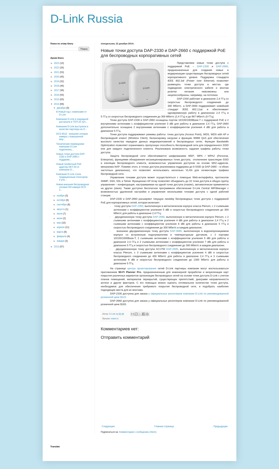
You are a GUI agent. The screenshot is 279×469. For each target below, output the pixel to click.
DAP (203, 66)
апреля (61, 227)
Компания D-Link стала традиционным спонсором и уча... (71, 177)
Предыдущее (221, 426)
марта (60, 232)
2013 (57, 246)
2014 (57, 104)
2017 (57, 90)
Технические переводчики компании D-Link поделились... (70, 147)
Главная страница (164, 426)
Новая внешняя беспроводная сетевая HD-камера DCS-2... (72, 187)
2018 (57, 85)
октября (61, 200)
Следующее (108, 426)
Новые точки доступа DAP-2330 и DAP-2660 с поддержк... (70, 157)
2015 (57, 99)
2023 (57, 63)
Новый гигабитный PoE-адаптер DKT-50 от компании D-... (69, 167)
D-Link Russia (86, 18)
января (61, 241)
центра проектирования (141, 268)
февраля (62, 236)
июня (60, 218)
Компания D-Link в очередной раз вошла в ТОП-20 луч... (72, 120)
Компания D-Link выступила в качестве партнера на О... (72, 128)
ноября (61, 195)
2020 (57, 76)
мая (59, 222)
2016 (57, 95)
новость (115, 318)
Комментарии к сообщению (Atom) (137, 432)
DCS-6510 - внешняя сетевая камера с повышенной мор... (72, 137)
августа (61, 209)
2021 (57, 72)
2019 (57, 81)
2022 (57, 67)
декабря (61, 108)
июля (60, 213)
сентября (62, 204)
